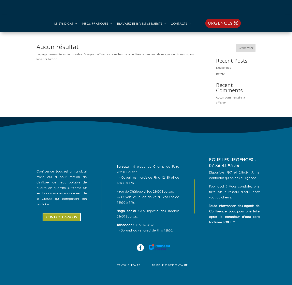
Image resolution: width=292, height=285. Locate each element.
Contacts (179, 24)
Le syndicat (63, 24)
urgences (220, 23)
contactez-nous (61, 217)
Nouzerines (223, 68)
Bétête (220, 74)
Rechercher (245, 48)
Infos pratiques (95, 24)
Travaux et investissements (139, 24)
